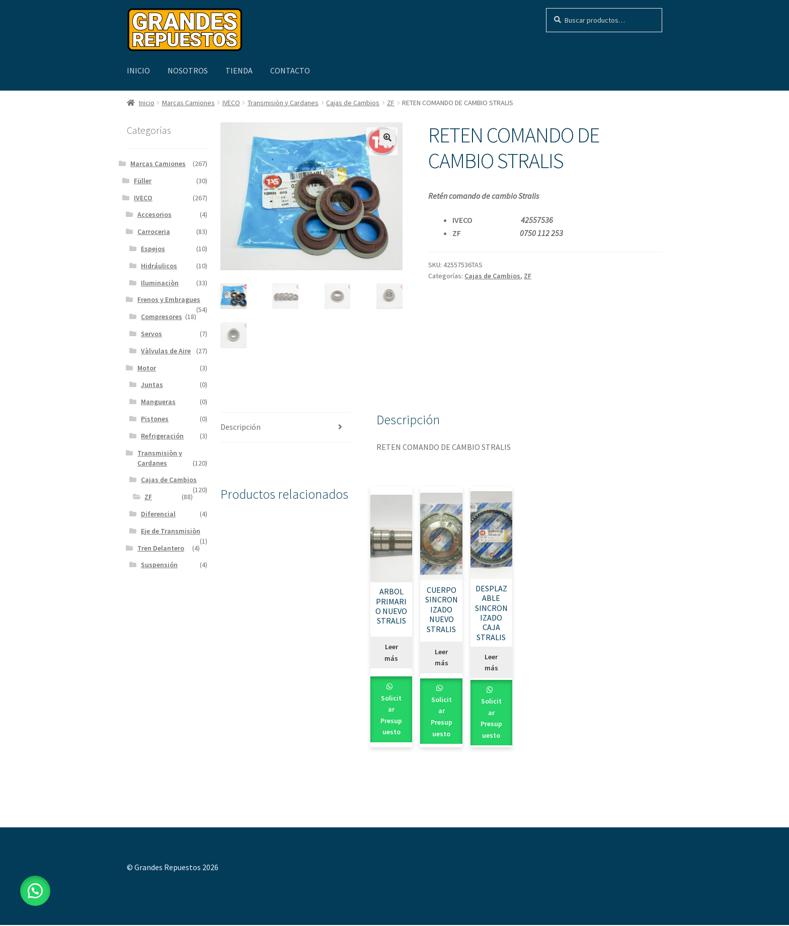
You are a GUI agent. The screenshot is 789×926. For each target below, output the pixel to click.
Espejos (153, 248)
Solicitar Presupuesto (391, 715)
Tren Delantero (160, 548)
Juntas (152, 384)
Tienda (239, 70)
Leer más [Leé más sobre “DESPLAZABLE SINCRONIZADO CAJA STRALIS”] (491, 663)
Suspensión (159, 564)
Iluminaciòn (160, 282)
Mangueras (158, 401)
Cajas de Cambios (352, 102)
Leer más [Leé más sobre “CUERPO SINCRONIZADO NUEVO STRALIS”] (441, 658)
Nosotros (188, 70)
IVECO (231, 102)
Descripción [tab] (240, 428)
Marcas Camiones (188, 102)
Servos (151, 333)
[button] (387, 137)
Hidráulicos (159, 265)
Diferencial (158, 513)
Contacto (290, 70)
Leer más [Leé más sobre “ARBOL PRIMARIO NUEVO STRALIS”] (391, 653)
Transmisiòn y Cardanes (283, 102)
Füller (142, 180)
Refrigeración (162, 435)
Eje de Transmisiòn (170, 530)
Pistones (155, 418)
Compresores (161, 316)
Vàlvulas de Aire (166, 350)
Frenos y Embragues (168, 299)
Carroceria (153, 231)
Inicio (138, 70)
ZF (391, 102)
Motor (146, 367)
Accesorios (154, 214)
